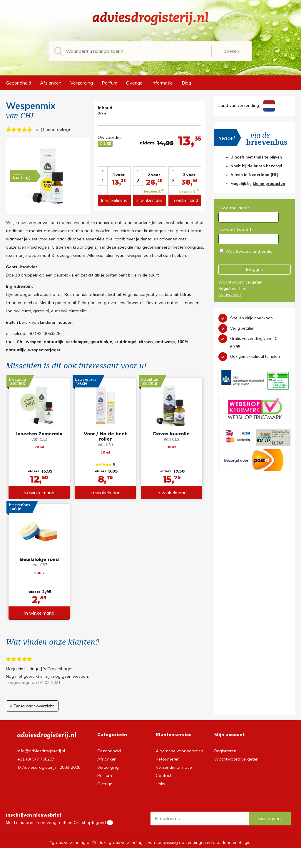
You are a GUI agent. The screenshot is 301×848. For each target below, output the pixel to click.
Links (160, 783)
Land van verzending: (246, 105)
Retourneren (168, 759)
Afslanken (50, 83)
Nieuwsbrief (229, 294)
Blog (186, 83)
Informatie (162, 83)
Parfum (109, 83)
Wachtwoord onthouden (249, 251)
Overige (134, 83)
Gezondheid (18, 83)
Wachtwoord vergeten (240, 282)
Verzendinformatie (174, 767)
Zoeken (231, 51)
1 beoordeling (55, 129)
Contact (163, 775)
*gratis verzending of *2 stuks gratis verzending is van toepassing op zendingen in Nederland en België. (150, 842)
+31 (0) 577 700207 (35, 759)
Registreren (225, 750)
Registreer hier (232, 288)
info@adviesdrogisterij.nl (41, 750)
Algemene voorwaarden (179, 750)
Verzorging (81, 83)
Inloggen (254, 269)
